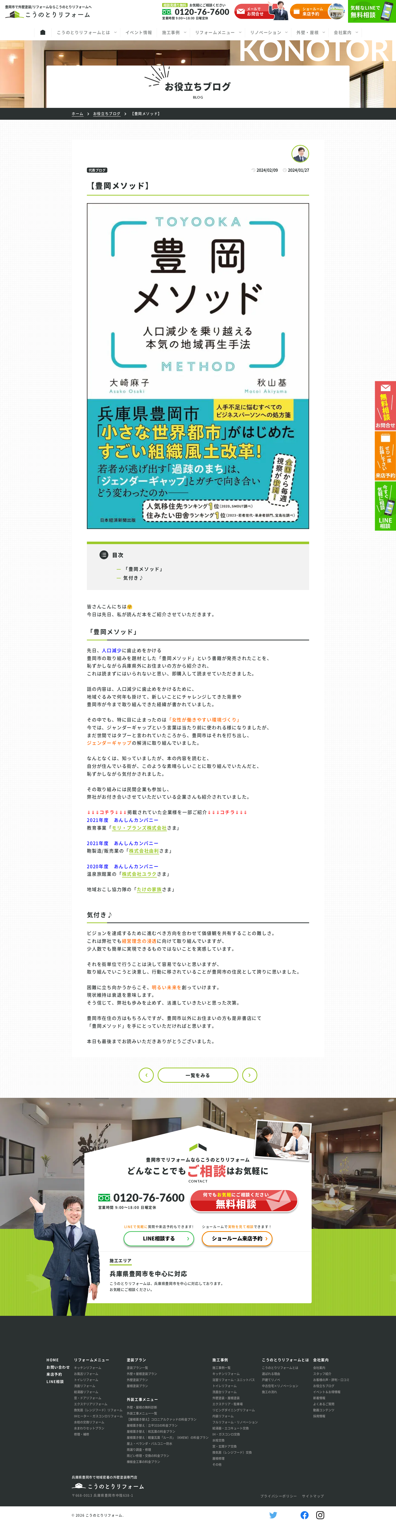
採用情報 (319, 1416)
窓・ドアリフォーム (87, 1398)
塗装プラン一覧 (137, 1367)
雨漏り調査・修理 (139, 1449)
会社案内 (319, 1367)
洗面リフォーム (84, 1386)
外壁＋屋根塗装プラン (142, 1374)
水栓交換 (218, 1440)
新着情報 (319, 1398)
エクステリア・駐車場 (227, 1404)
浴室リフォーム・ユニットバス (233, 1380)
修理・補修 (81, 1434)
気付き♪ (133, 577)
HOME (52, 1359)
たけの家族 (149, 889)
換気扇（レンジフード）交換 (232, 1452)
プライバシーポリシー (278, 1496)
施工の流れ (269, 1392)
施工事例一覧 (221, 1367)
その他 (216, 1464)
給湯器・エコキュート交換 (230, 1428)
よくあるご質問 (323, 1404)
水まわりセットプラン (89, 1428)
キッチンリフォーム (87, 1367)
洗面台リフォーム (224, 1392)
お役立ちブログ (323, 1386)
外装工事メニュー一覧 (142, 1413)
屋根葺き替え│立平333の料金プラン (152, 1425)
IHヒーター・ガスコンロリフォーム (98, 1416)
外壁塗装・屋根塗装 (226, 1398)
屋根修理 (218, 1458)
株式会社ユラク (139, 873)
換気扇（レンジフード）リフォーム (98, 1410)
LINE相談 (55, 1381)
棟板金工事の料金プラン (143, 1461)
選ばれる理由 (271, 1374)
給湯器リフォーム (86, 1392)
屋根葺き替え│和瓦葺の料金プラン (151, 1431)
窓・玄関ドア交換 (224, 1446)
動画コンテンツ (323, 1410)
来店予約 (54, 1374)
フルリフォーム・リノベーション (235, 1422)
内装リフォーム (223, 1416)
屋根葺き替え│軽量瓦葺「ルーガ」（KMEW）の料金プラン (168, 1437)
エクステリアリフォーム (90, 1404)
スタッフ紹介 (322, 1374)
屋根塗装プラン (137, 1386)
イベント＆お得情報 (326, 1392)
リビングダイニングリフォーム (233, 1410)
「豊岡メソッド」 (144, 569)
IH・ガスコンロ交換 (226, 1434)
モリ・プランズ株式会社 (139, 827)
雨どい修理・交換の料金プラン (148, 1455)
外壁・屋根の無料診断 (142, 1407)
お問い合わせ (58, 1367)
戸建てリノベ (271, 1380)
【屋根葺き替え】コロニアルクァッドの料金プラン (161, 1419)
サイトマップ (313, 1496)
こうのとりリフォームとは (280, 1367)
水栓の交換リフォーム (89, 1422)
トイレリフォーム (86, 1380)
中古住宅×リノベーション (280, 1386)
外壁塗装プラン (137, 1380)
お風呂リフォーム (86, 1374)
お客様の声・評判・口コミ (331, 1380)
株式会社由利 (144, 850)
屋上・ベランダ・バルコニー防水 (149, 1443)
